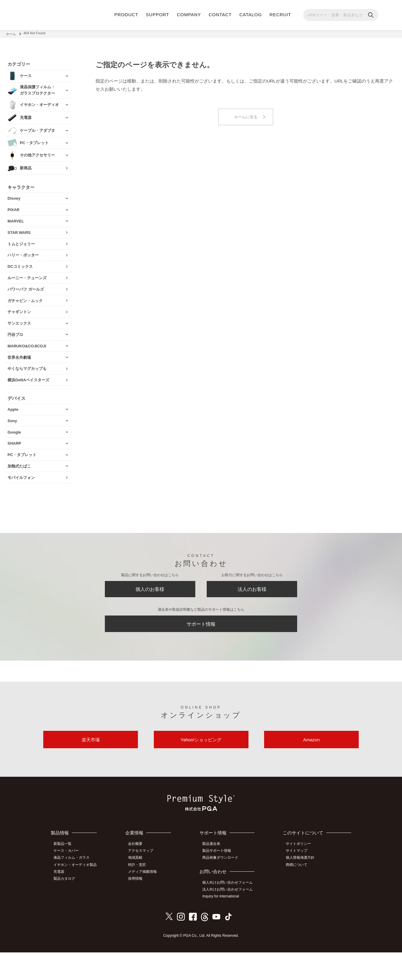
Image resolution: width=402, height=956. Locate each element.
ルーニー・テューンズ (27, 276)
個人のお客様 (150, 588)
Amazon (311, 743)
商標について (298, 869)
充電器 (60, 876)
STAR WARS (19, 230)
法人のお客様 (252, 588)
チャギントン (19, 310)
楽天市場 (91, 743)
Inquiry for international (223, 900)
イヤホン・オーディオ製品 (77, 869)
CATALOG (250, 14)
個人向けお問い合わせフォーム (230, 887)
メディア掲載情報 (145, 876)
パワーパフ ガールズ (26, 287)
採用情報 (138, 883)
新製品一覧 (64, 849)
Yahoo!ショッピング (201, 743)
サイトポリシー (299, 849)
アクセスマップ (143, 856)
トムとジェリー (21, 242)
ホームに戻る (245, 115)
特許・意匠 (140, 869)
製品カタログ (66, 883)
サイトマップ (298, 856)
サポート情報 (201, 625)
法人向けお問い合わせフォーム (230, 894)
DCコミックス (20, 264)
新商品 (26, 166)
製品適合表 (214, 849)
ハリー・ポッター (23, 253)
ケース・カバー (68, 856)
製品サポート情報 (219, 856)
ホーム (11, 33)
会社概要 (138, 849)
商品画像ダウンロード (223, 863)
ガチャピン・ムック (25, 298)
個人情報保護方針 (301, 863)
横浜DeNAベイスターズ (28, 378)
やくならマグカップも (27, 367)
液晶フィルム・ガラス (73, 863)
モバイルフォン (21, 475)
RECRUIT (280, 14)
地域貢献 (138, 863)
